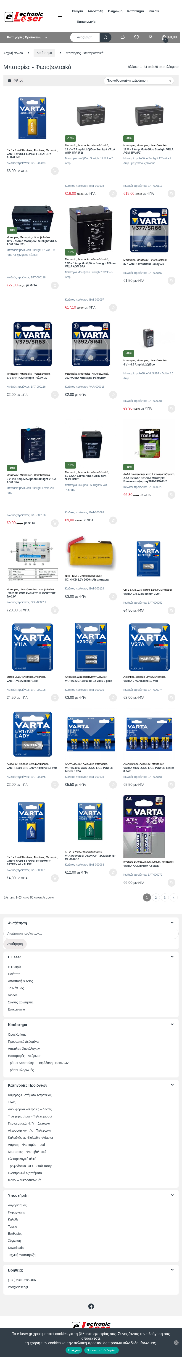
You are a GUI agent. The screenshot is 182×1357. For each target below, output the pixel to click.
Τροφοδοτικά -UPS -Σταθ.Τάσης (30, 1166)
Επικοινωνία (86, 22)
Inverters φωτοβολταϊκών (137, 861)
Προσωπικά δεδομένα (101, 1350)
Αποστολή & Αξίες (20, 981)
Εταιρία (77, 11)
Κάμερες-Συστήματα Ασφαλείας (30, 1095)
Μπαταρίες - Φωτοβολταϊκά (93, 145)
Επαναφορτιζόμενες (163, 474)
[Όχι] (176, 1342)
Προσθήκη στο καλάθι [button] (55, 171)
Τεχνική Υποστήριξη (21, 1255)
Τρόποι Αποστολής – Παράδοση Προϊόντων (38, 1063)
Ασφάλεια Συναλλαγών (24, 1048)
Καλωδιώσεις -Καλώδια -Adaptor (30, 1137)
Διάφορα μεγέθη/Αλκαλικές (92, 676)
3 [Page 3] (165, 897)
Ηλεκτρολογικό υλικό (22, 1159)
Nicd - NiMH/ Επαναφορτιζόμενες (83, 575)
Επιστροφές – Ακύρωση (24, 1056)
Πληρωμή (115, 11)
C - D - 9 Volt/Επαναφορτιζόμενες (83, 851)
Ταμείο (12, 1226)
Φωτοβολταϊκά (46, 589)
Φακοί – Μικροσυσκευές (24, 1180)
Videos (13, 995)
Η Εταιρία (14, 967)
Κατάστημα (135, 11)
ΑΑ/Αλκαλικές (130, 763)
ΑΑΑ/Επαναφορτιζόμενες (137, 474)
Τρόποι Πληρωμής (21, 1070)
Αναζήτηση (15, 944)
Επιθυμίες (15, 1233)
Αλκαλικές (39, 150)
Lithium (155, 589)
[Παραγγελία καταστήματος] (139, 81)
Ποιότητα (14, 974)
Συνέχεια (74, 1350)
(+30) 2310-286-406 (22, 1280)
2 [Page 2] (156, 897)
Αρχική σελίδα (13, 53)
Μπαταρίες (52, 150)
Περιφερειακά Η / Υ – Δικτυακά (29, 1123)
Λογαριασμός (17, 1205)
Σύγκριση (14, 1240)
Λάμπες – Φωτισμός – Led (26, 1144)
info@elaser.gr (18, 1287)
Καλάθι (154, 11)
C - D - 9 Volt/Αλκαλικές (19, 150)
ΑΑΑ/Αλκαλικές (73, 763)
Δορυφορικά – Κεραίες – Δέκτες (30, 1109)
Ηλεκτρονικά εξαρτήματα (25, 1173)
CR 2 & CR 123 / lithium (136, 589)
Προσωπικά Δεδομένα (23, 1041)
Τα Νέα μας (16, 988)
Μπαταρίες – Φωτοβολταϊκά (27, 1152)
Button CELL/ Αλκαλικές (20, 676)
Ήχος (12, 1102)
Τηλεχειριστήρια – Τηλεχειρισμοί (30, 1116)
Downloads (16, 1248)
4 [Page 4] (174, 897)
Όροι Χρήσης (17, 1034)
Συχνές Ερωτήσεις (20, 1002)
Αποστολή (95, 11)
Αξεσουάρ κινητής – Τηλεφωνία (29, 1130)
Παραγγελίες (16, 1212)
